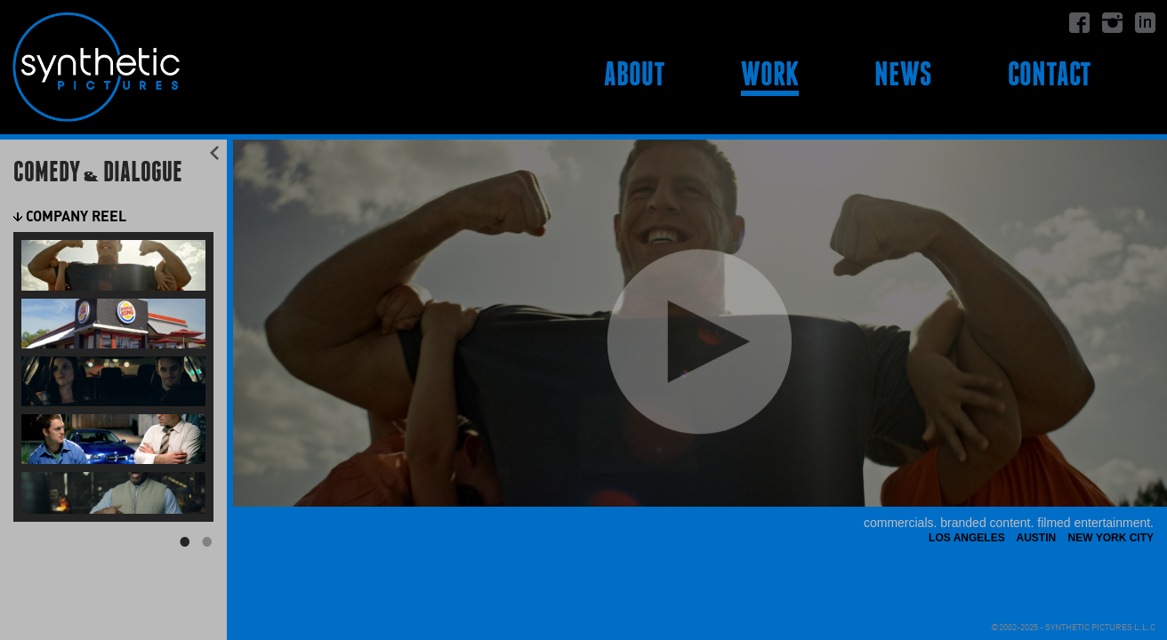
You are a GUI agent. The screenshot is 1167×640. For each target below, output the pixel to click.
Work (770, 74)
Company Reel (69, 216)
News (902, 74)
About (634, 74)
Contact (1049, 74)
